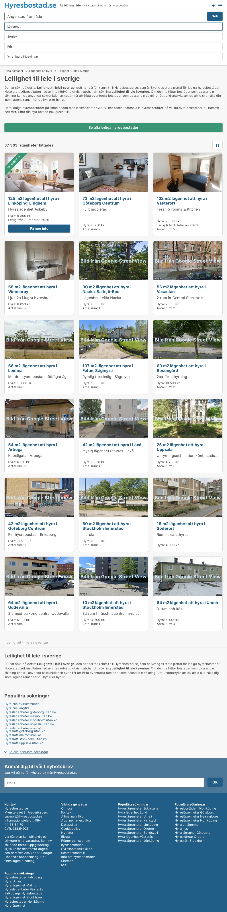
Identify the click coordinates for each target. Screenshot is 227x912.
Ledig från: (16, 220)
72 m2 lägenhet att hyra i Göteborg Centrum (106, 200)
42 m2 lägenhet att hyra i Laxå (111, 444)
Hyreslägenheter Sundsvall (138, 832)
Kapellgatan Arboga (25, 455)
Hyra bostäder (13, 70)
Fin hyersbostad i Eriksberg (32, 534)
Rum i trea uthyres (173, 534)
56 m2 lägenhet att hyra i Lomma (32, 368)
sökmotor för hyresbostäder (112, 5)
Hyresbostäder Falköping (23, 877)
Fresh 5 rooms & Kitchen (178, 209)
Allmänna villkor (72, 816)
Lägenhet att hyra (40, 70)
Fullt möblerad (94, 209)
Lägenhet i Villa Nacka (101, 297)
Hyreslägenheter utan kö (22, 728)
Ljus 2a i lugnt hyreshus (29, 297)
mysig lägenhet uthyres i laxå (108, 451)
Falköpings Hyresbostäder (24, 893)
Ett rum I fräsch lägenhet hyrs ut (110, 613)
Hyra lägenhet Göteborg (193, 832)
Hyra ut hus (13, 881)
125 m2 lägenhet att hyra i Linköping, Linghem (33, 200)
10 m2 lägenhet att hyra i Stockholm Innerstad (106, 605)
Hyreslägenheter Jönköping (138, 840)
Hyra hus (181, 828)
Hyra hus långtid (16, 708)
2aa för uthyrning (172, 376)
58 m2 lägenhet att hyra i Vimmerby (32, 289)
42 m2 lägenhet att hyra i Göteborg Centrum (32, 526)
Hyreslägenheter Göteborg (194, 812)
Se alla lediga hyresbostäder (113, 127)
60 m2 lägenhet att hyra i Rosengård (181, 368)
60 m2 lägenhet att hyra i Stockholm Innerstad (106, 526)
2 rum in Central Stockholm (180, 297)
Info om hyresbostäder (78, 857)
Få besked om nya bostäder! (213, 5)
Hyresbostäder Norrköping (24, 901)
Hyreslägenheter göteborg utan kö (30, 712)
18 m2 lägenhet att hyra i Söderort (181, 526)
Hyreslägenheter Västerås (23, 889)
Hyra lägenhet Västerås (135, 836)
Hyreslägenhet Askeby (27, 209)
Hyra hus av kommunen (21, 704)
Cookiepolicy (70, 828)
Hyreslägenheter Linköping (138, 824)
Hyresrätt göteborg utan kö (24, 731)
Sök (215, 16)
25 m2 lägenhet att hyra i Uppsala (181, 447)
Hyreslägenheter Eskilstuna (138, 808)
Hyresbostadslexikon (76, 849)
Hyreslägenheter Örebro (136, 828)
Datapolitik (69, 824)
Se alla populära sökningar (28, 752)
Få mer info (39, 228)
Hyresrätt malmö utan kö (22, 735)
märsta (88, 534)
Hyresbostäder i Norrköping (195, 808)
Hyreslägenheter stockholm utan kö (30, 720)
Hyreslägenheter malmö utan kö (28, 716)
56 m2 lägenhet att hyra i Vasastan (181, 289)
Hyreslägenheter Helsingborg (196, 816)
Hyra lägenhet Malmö (20, 885)
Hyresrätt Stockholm (190, 840)
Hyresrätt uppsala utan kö (23, 743)
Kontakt (66, 812)
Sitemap (67, 861)
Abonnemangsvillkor (76, 820)
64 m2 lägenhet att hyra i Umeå (187, 602)
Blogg (65, 836)
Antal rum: (90, 229)
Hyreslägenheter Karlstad (137, 820)
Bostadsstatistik (73, 853)
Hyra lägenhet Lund (132, 812)
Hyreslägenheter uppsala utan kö (29, 724)
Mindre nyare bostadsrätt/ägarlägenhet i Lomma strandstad (60, 376)
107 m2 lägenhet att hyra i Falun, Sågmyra (107, 368)
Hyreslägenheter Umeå (135, 816)
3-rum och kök (170, 609)
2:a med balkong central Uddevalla (38, 613)
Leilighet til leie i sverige (73, 71)
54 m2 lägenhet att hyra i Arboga (32, 447)
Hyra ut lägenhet (187, 824)
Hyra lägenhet (14, 905)
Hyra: (12, 216)
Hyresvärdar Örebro (190, 836)
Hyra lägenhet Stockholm (23, 897)
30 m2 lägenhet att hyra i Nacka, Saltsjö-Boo (106, 289)
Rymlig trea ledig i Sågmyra (106, 376)
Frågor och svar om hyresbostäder (75, 842)
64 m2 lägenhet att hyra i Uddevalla (32, 605)
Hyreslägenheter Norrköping (196, 820)
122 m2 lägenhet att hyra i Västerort (182, 200)
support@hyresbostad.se (23, 816)
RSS (64, 865)
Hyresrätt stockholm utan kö (25, 739)
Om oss (66, 808)
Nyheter (67, 832)
